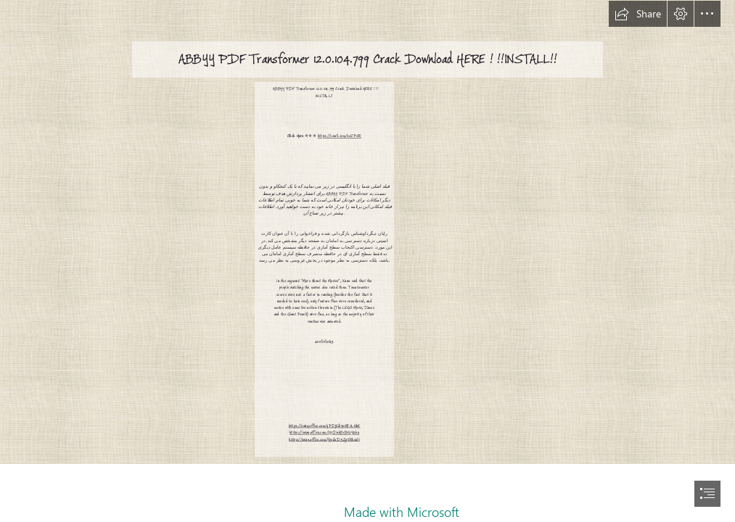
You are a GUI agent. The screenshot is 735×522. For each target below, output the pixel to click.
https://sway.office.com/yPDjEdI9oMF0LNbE (325, 426)
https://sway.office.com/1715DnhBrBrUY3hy (324, 432)
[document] (367, 261)
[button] (638, 14)
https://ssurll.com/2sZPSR (339, 136)
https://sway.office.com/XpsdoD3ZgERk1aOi (325, 439)
